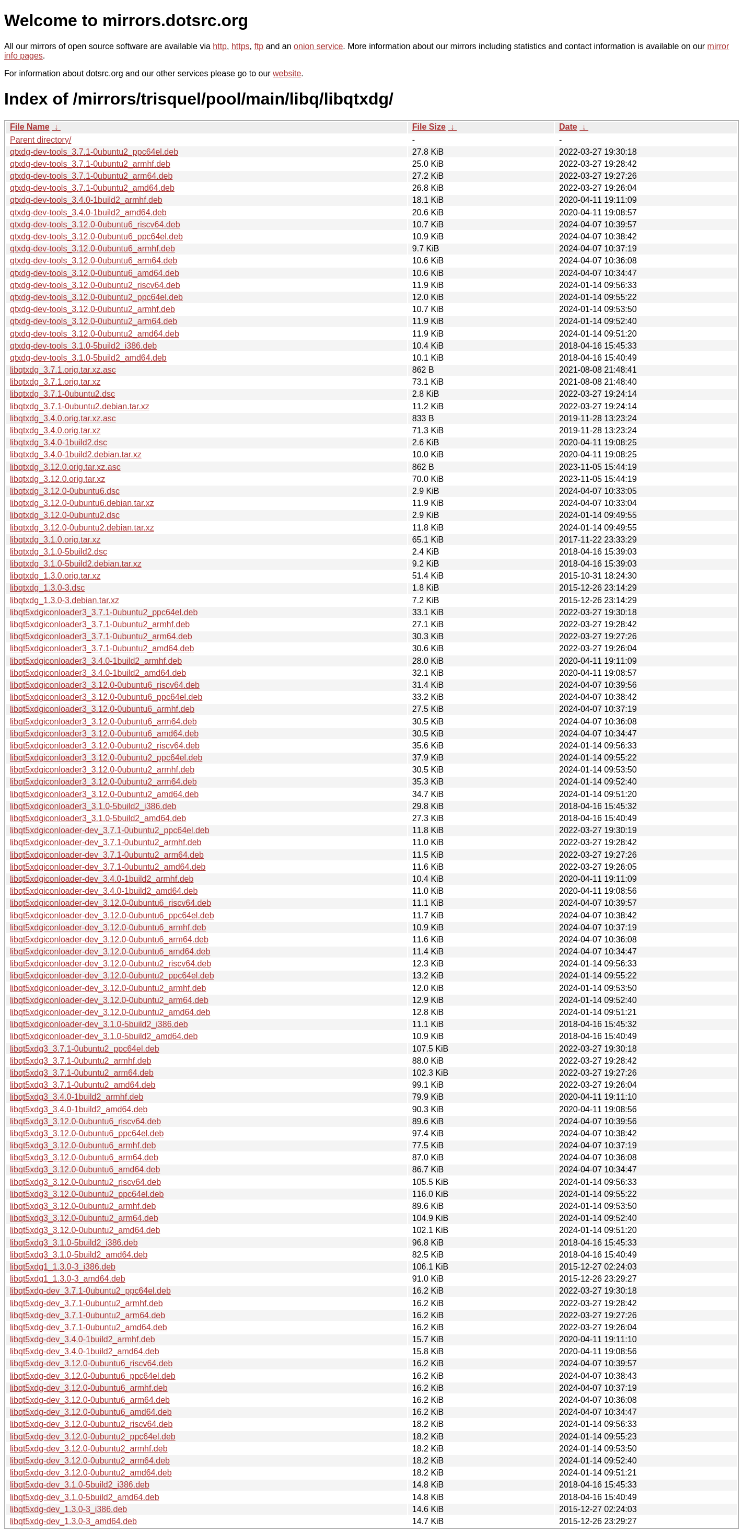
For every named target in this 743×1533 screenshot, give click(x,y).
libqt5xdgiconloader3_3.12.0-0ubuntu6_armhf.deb (102, 709)
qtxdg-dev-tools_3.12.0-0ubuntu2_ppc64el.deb (96, 297)
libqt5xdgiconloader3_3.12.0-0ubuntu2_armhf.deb (102, 769)
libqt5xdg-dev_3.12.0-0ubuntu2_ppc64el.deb (93, 1436)
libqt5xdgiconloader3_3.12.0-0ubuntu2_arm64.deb (103, 781)
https (240, 46)
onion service (318, 46)
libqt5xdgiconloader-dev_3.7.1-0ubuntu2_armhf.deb (105, 842)
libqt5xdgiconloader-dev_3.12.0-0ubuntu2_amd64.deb (110, 1012)
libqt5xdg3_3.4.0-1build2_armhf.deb (76, 1096)
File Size (429, 126)
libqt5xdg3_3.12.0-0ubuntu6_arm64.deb (84, 1157)
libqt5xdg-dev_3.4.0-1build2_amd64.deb (84, 1351)
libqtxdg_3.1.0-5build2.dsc (58, 551)
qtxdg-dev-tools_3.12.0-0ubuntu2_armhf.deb (92, 309)
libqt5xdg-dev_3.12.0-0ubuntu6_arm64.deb (90, 1400)
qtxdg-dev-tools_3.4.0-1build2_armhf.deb (86, 199)
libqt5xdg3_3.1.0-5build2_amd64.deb (78, 1254)
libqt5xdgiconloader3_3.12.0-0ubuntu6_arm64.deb (103, 721)
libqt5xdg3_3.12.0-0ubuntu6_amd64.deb (85, 1169)
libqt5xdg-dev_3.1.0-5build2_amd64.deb (84, 1497)
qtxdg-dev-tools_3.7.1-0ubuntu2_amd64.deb (92, 187)
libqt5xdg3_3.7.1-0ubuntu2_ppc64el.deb (84, 1048)
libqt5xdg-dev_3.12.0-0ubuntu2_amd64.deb (91, 1472)
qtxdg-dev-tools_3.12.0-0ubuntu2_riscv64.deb (95, 285)
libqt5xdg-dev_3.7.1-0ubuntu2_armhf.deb (86, 1303)
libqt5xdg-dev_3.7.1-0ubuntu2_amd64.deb (88, 1327)
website (287, 73)
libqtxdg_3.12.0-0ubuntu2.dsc (65, 515)
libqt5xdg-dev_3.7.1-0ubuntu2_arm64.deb (87, 1315)
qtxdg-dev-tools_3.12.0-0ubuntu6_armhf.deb (92, 248)
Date (568, 126)
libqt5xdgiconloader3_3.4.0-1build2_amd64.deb (98, 672)
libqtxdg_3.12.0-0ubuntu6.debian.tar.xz (82, 503)
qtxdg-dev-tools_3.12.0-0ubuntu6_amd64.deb (94, 273)
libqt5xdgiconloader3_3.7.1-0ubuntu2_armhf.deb (100, 624)
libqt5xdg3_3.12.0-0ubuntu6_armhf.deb (83, 1145)
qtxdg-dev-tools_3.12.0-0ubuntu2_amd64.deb (94, 333)
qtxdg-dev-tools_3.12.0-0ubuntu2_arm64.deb (93, 321)
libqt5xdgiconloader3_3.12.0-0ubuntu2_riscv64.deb (105, 745)
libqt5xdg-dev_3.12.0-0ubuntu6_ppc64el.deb (93, 1375)
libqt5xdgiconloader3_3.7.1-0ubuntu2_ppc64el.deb (104, 612)
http (220, 46)
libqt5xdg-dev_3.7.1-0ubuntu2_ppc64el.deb (90, 1290)
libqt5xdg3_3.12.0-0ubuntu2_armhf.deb (83, 1206)
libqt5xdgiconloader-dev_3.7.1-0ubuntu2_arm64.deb (107, 854)
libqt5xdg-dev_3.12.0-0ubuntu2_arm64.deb (90, 1460)
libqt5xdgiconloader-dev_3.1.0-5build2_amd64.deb (104, 1036)
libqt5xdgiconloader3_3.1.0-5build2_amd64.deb (98, 818)
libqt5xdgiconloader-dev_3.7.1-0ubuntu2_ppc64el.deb (110, 830)
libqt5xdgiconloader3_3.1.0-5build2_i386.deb (93, 806)
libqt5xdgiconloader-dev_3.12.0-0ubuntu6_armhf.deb (108, 927)
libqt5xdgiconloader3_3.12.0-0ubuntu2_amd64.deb (104, 794)
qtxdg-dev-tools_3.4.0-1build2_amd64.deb (88, 212)
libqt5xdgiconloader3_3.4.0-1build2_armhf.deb (96, 660)
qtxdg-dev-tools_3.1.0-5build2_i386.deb (83, 345)
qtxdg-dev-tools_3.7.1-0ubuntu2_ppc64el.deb (94, 151)
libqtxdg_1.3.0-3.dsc (47, 587)
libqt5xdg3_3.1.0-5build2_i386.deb (74, 1242)
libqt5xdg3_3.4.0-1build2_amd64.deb (78, 1109)
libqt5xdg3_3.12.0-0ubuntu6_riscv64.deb (85, 1121)
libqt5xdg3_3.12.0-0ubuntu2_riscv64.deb (85, 1182)
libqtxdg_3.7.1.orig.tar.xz (55, 381)
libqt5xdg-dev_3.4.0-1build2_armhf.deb (82, 1339)
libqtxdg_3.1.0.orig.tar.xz (55, 539)
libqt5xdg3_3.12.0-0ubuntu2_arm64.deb (84, 1218)
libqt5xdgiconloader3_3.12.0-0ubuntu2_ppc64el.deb (106, 757)
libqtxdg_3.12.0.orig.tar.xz (57, 479)
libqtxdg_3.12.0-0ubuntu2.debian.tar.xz (82, 527)
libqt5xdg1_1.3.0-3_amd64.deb (67, 1278)
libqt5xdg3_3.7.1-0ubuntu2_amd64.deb (82, 1084)
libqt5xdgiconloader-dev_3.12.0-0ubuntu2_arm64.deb (109, 1000)
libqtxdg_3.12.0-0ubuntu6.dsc (65, 491)
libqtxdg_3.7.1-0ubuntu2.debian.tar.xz (79, 406)
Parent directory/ (40, 139)
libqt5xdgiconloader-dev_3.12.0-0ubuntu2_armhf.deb (108, 988)
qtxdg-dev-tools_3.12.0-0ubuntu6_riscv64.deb (95, 224)
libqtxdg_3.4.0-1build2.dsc (58, 442)
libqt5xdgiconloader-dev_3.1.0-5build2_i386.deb (99, 1024)
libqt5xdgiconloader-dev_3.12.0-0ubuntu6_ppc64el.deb (112, 915)
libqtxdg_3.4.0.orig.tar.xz (55, 430)
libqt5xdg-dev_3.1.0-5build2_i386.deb (79, 1484)
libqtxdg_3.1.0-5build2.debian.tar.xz (76, 563)
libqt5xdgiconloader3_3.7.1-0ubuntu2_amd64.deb (102, 648)
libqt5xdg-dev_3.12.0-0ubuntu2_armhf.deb (89, 1448)
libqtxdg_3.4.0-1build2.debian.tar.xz (76, 454)
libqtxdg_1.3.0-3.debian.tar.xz (64, 600)
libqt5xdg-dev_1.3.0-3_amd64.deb (73, 1521)
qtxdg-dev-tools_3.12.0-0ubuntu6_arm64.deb (93, 260)
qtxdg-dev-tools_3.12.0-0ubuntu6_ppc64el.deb (96, 236)
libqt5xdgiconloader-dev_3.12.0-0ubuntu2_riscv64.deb (110, 963)
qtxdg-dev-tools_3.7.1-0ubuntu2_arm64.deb (91, 175)
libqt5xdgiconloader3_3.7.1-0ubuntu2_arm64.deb (101, 636)
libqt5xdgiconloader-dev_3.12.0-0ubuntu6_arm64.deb (109, 939)
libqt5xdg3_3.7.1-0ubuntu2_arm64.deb (82, 1072)
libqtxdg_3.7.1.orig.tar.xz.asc (63, 369)
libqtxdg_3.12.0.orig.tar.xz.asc (65, 467)
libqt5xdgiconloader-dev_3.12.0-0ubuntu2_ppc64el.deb (112, 975)
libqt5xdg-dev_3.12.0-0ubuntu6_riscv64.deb (91, 1363)
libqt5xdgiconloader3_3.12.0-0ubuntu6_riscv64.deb (105, 685)
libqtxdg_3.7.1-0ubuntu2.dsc (62, 393)
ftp (258, 46)
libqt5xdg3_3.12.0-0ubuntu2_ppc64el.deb (87, 1194)
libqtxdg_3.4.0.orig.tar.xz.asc (63, 418)
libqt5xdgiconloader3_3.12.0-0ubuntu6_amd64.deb (104, 733)
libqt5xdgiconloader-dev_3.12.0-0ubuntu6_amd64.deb (110, 951)
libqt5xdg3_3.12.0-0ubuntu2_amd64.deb (85, 1230)
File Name (30, 126)
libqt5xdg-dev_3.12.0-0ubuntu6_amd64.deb (91, 1412)
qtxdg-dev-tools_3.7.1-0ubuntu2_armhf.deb (90, 163)
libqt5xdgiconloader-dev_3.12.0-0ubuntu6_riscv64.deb (110, 902)
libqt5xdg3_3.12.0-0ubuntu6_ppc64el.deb (87, 1133)
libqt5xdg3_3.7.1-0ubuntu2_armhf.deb (80, 1060)
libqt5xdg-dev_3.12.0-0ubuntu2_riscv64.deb (91, 1424)
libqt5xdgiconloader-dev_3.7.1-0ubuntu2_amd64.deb (108, 866)
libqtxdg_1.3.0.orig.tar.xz (55, 575)
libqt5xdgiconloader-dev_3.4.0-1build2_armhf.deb (101, 878)
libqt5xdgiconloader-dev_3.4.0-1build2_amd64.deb (104, 890)
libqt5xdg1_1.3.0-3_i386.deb (62, 1266)
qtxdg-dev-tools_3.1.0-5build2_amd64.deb (88, 357)
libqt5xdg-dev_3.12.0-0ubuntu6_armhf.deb (89, 1388)
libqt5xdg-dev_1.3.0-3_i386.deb (68, 1509)
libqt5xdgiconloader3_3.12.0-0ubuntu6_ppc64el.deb (106, 697)
